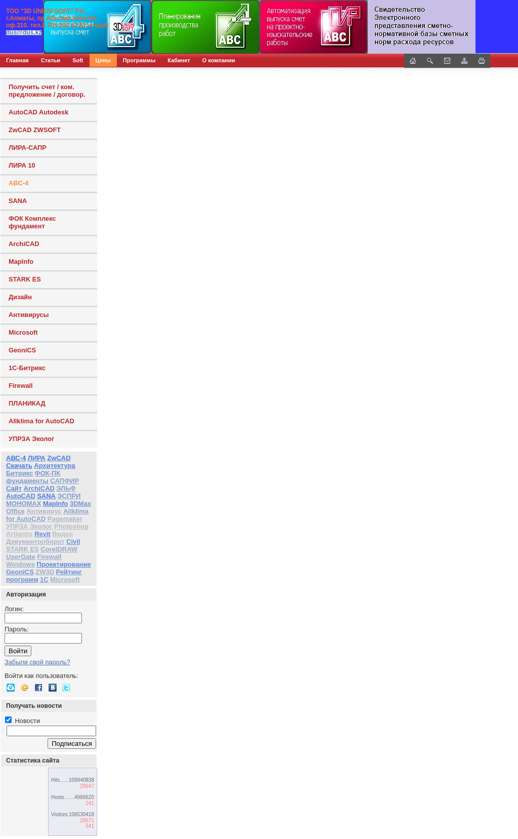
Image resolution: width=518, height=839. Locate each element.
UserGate (20, 557)
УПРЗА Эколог (31, 439)
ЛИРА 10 (22, 165)
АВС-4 (16, 458)
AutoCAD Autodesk (38, 112)
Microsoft (23, 332)
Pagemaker (65, 519)
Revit (42, 534)
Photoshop (71, 526)
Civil (73, 541)
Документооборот (35, 541)
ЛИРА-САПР (28, 147)
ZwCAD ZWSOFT (35, 130)
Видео (62, 534)
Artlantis (19, 534)
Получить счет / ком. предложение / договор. (47, 90)
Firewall (21, 385)
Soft (77, 60)
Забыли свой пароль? (37, 662)
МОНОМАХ (23, 503)
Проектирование (63, 564)
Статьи (50, 60)
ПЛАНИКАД (27, 403)
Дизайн (20, 297)
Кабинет (178, 60)
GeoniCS (22, 350)
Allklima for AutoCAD (41, 421)
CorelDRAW (58, 549)
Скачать (19, 465)
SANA (18, 201)
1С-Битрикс (27, 368)
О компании (218, 60)
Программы (139, 60)
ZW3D (44, 572)
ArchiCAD (24, 244)
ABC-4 (18, 183)
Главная (17, 60)
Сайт (14, 488)
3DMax (80, 503)
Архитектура (54, 465)
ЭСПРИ (68, 496)
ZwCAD (58, 458)
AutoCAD (20, 496)
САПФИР (64, 481)
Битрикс (19, 473)
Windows (20, 564)
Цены (103, 60)
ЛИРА (37, 458)
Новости (22, 721)
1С (44, 579)
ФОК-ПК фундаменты (33, 477)
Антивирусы (29, 314)
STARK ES (25, 279)
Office (15, 511)
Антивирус (44, 511)
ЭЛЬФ (65, 488)
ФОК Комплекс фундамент (32, 222)
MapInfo (21, 261)
